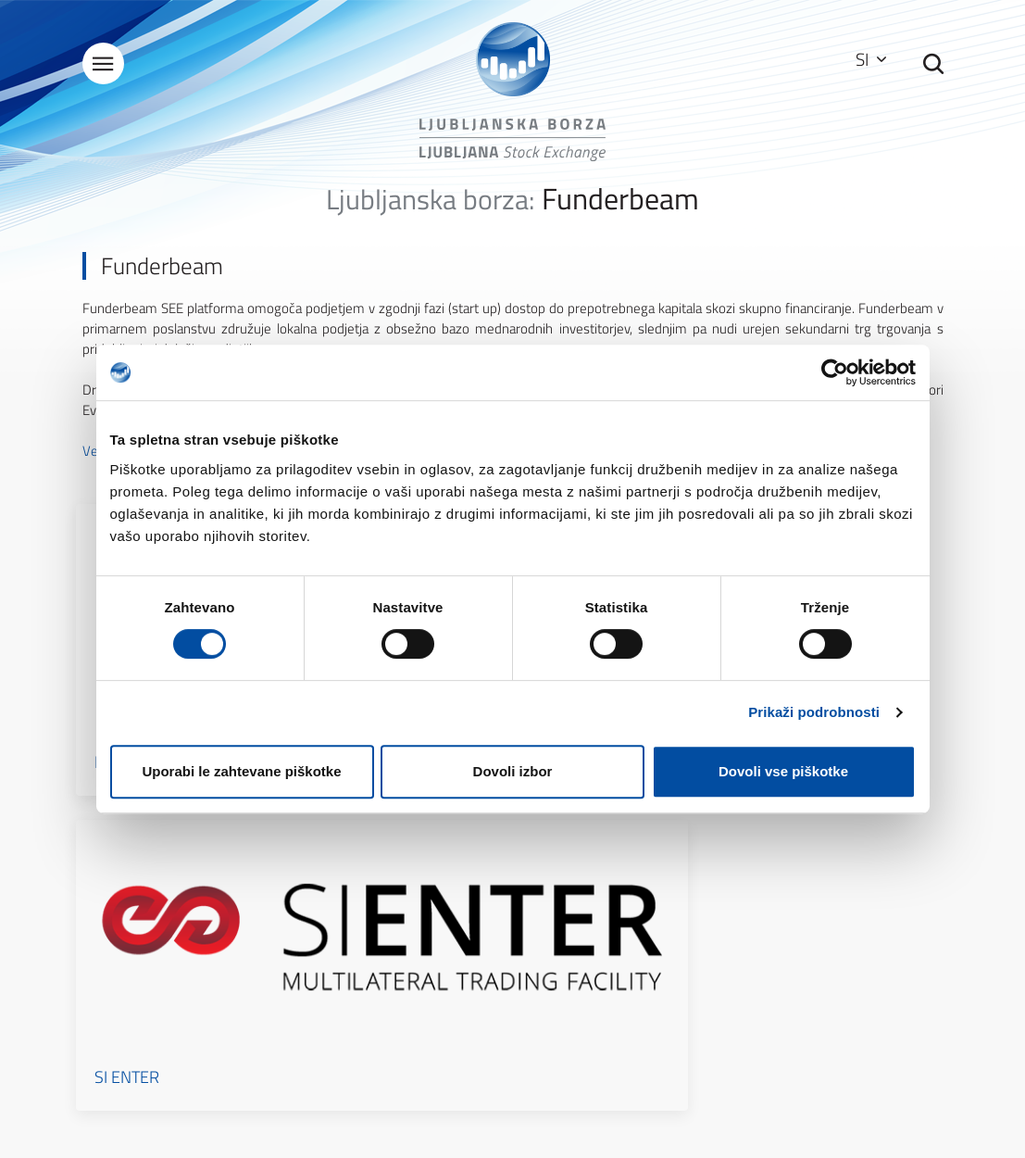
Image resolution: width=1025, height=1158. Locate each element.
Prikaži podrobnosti (814, 712)
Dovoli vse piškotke (783, 771)
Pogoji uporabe (590, 869)
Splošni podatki (369, 869)
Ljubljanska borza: (431, 211)
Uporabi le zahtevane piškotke (241, 771)
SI (863, 59)
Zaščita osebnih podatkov (619, 895)
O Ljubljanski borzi (377, 843)
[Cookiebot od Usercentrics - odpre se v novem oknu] (835, 372)
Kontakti (351, 895)
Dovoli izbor (513, 771)
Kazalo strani (585, 843)
